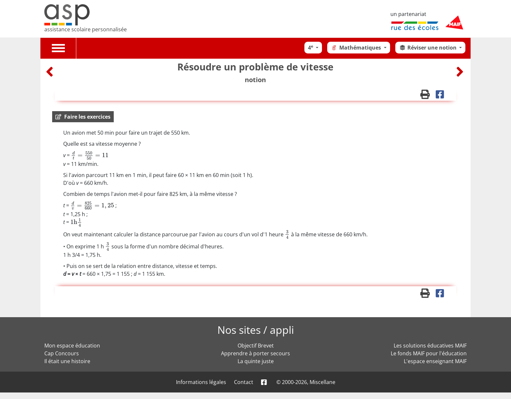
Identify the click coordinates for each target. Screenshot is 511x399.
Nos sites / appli (255, 330)
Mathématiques (356, 47)
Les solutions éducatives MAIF (430, 345)
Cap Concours (61, 353)
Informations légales (201, 382)
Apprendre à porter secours (255, 353)
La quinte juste (256, 361)
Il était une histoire (67, 361)
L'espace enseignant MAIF (435, 361)
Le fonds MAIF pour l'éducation (429, 353)
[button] (83, 116)
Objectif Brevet (256, 345)
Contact (243, 382)
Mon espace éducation (72, 345)
